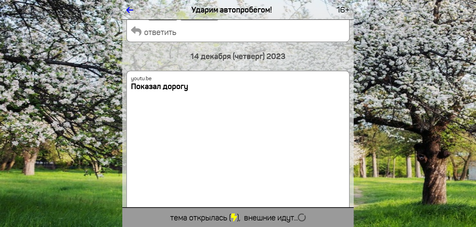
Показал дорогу (159, 86)
